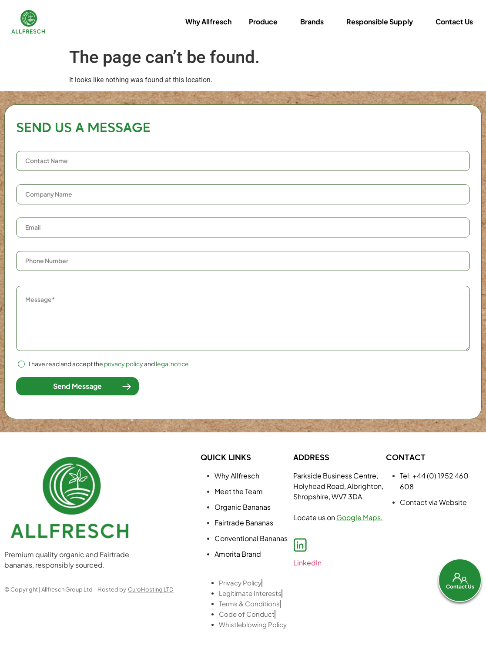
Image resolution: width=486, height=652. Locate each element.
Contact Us (454, 21)
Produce (263, 21)
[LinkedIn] (300, 545)
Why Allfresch (208, 21)
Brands (312, 21)
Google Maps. (359, 517)
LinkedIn (307, 562)
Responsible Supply (379, 21)
